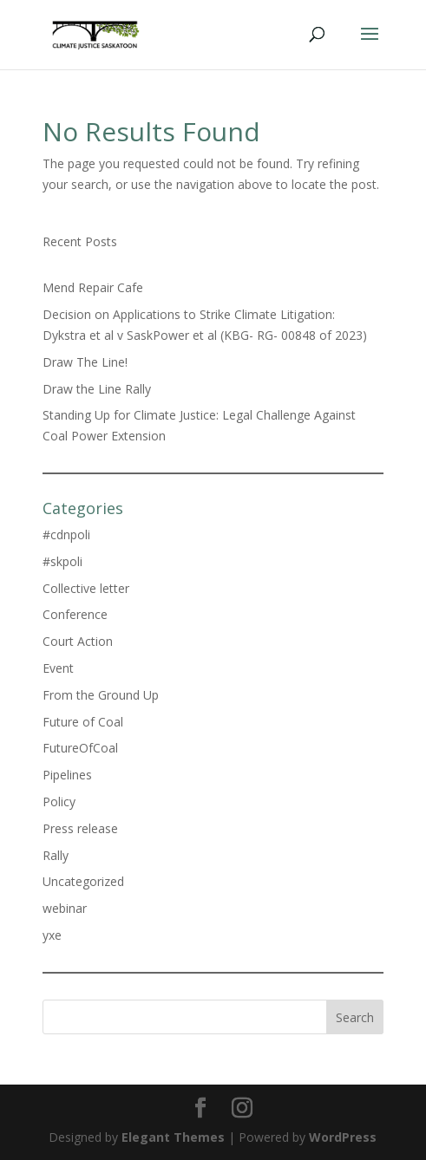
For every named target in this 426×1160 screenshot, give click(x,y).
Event (58, 668)
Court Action (78, 641)
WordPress (343, 1137)
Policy (59, 801)
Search (355, 1017)
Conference (75, 614)
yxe (52, 935)
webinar (65, 908)
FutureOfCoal (80, 748)
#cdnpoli (66, 534)
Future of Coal (83, 722)
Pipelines (67, 774)
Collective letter (86, 588)
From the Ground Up (101, 695)
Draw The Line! (85, 362)
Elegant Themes (173, 1137)
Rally (56, 855)
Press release (80, 828)
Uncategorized (83, 881)
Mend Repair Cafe (93, 287)
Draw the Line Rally (97, 389)
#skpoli (62, 561)
